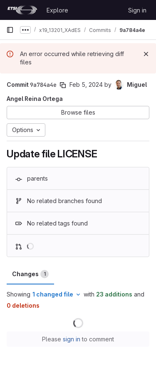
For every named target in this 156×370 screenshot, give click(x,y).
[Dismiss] (146, 54)
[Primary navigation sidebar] (10, 30)
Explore (57, 10)
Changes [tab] (30, 274)
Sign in (137, 10)
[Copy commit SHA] (63, 85)
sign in (71, 339)
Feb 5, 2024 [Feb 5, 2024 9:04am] (86, 84)
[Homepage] (22, 10)
